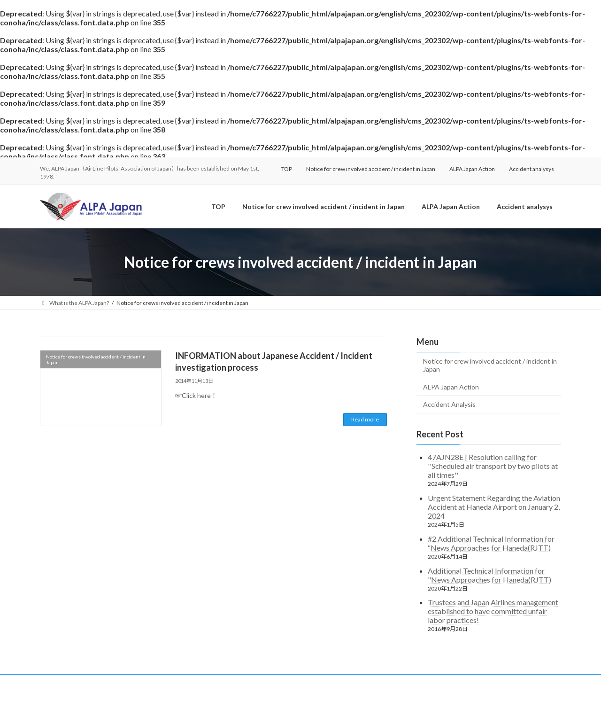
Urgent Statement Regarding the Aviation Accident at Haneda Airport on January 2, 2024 (494, 506)
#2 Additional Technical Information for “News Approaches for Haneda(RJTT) (491, 543)
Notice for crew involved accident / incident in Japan (370, 168)
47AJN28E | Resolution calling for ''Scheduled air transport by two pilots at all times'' (493, 465)
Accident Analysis (449, 404)
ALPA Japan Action (472, 168)
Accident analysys (531, 168)
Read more (365, 419)
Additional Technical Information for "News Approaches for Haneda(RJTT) (489, 575)
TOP (286, 168)
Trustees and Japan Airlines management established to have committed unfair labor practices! (493, 611)
